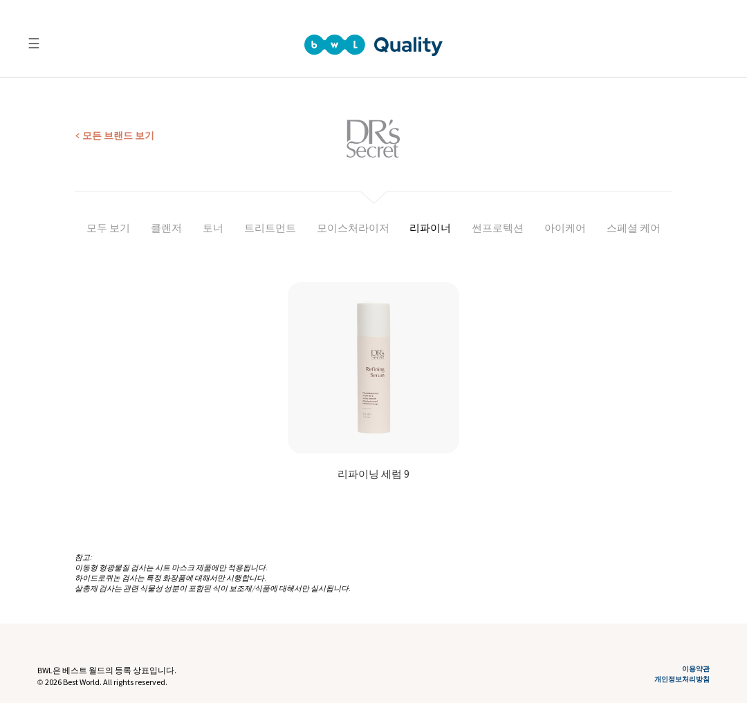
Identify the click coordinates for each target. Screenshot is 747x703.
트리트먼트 (270, 227)
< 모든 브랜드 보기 (114, 135)
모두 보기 (108, 227)
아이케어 (565, 227)
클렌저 (166, 227)
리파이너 (430, 227)
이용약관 (696, 669)
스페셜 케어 (634, 227)
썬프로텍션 (498, 227)
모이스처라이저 (353, 227)
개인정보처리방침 (682, 679)
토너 (213, 227)
